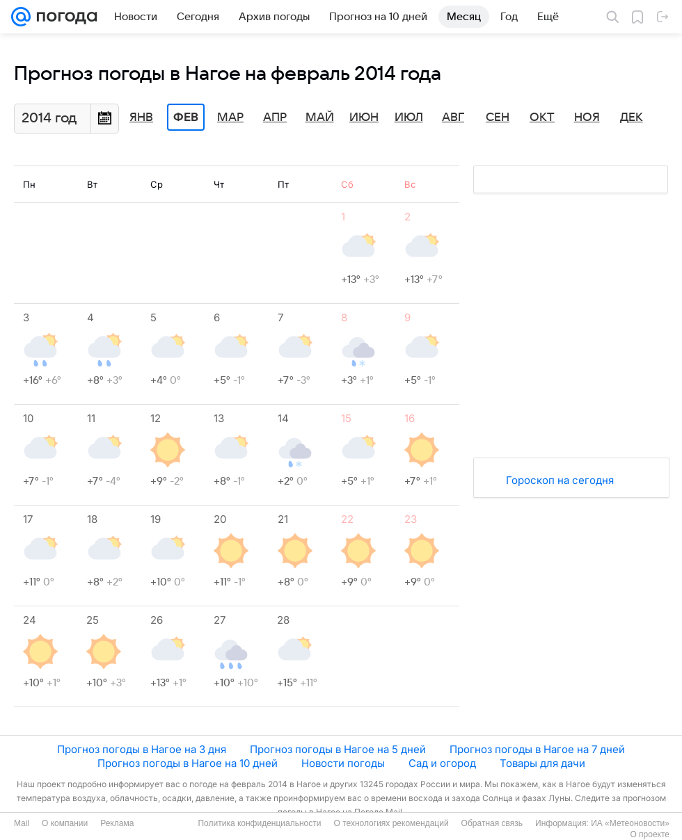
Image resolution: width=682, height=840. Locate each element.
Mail (21, 823)
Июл (409, 117)
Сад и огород (442, 763)
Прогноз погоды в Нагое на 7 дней (537, 749)
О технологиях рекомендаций (390, 823)
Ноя (587, 117)
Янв (141, 117)
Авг (453, 117)
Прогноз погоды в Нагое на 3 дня (141, 749)
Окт (542, 117)
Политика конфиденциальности (259, 823)
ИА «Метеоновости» (630, 823)
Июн (364, 117)
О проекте (649, 834)
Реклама (117, 823)
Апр (275, 117)
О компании (65, 823)
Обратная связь (492, 823)
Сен (497, 117)
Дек (631, 117)
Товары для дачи (542, 763)
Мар (230, 117)
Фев (185, 117)
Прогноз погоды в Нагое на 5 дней (338, 749)
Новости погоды (343, 763)
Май (320, 117)
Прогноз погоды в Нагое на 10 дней (187, 763)
